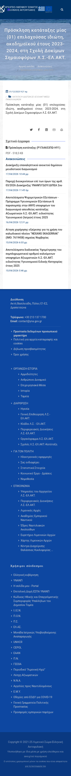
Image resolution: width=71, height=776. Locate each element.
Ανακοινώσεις (45, 66)
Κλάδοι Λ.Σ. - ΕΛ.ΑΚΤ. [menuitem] (33, 423)
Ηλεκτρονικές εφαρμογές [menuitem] (36, 456)
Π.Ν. (16, 658)
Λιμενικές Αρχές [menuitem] (31, 510)
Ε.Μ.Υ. (17, 691)
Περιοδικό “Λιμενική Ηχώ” (29, 669)
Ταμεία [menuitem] (25, 396)
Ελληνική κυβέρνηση (25, 574)
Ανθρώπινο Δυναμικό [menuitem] (33, 379)
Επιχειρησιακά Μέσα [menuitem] (33, 385)
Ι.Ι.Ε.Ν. (17, 610)
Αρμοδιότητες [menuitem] (29, 374)
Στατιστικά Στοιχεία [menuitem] (33, 467)
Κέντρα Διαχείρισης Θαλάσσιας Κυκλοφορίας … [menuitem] (37, 548)
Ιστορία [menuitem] (25, 390)
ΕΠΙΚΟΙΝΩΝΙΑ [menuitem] (21, 485)
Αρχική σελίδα (26, 66)
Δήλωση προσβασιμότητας (29, 348)
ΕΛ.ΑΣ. (17, 627)
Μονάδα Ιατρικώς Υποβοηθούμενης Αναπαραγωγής (34, 634)
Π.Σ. (15, 621)
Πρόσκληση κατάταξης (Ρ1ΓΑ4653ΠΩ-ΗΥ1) (33, 147)
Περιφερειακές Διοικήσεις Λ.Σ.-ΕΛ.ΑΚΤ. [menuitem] (37, 431)
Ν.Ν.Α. (17, 680)
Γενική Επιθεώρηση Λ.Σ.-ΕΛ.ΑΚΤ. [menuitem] (35, 416)
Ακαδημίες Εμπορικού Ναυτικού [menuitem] (34, 518)
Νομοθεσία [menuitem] (27, 478)
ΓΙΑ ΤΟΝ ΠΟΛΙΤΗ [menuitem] (23, 451)
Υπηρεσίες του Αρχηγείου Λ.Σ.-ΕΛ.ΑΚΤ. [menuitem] (36, 493)
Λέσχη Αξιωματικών (25, 675)
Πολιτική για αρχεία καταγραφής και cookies (35, 341)
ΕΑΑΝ (16, 653)
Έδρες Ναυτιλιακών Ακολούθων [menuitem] (33, 527)
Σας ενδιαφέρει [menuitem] (30, 462)
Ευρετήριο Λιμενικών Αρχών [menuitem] (38, 535)
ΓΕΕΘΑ (17, 664)
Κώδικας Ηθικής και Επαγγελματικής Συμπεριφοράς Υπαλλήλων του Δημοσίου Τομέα (35, 600)
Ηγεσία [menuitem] (25, 408)
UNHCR (17, 642)
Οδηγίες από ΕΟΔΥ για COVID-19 (32, 697)
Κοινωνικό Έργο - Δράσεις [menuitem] (36, 473)
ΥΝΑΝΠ (18, 580)
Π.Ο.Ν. (17, 615)
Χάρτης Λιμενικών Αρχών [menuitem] (36, 540)
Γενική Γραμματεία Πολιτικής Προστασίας (30, 704)
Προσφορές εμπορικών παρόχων (33, 712)
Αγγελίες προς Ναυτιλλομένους (32, 686)
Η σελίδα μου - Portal (25, 585)
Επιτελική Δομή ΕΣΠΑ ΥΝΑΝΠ (31, 591)
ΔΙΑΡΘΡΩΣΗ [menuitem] (20, 403)
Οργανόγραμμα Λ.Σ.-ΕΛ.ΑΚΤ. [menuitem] (37, 438)
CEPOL (17, 647)
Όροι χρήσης (21, 354)
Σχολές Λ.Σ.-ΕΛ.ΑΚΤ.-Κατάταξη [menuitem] (39, 444)
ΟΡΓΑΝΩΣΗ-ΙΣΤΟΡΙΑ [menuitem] (25, 368)
